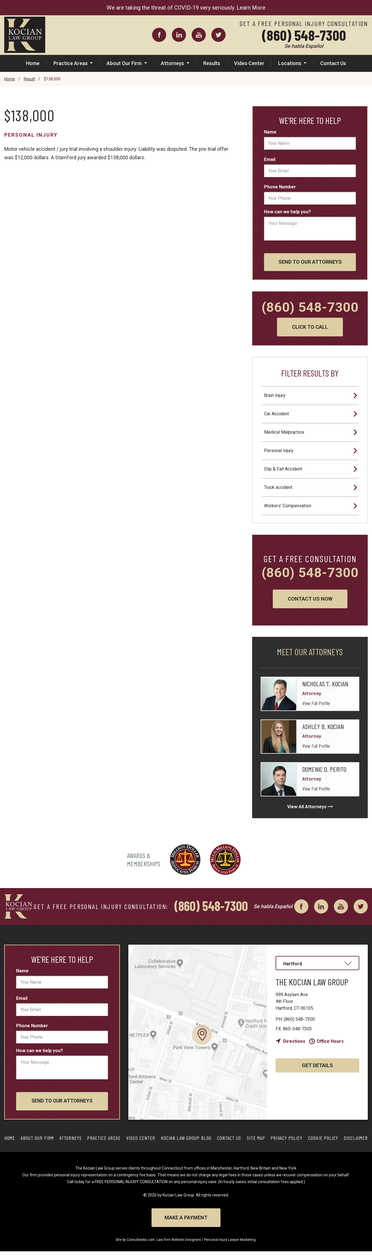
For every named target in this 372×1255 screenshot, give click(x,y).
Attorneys (173, 63)
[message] (310, 228)
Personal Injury (31, 135)
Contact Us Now (310, 602)
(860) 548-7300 (304, 35)
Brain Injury (275, 396)
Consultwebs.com (141, 1243)
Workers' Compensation (287, 506)
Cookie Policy (323, 1141)
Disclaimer (356, 1141)
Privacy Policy (286, 1141)
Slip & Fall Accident (283, 469)
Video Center (249, 63)
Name (270, 132)
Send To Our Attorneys (310, 262)
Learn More (251, 7)
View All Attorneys (306, 810)
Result (29, 79)
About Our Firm (125, 63)
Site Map (256, 1141)
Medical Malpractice (284, 433)
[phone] (310, 198)
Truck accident (278, 488)
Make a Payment (186, 1221)
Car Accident (276, 414)
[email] (310, 170)
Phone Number (280, 187)
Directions (294, 1044)
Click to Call (310, 328)
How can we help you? (287, 211)
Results (211, 63)
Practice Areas (71, 63)
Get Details (317, 1069)
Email (269, 159)
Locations (290, 63)
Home (33, 63)
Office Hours (330, 1044)
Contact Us (333, 63)
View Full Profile (316, 707)
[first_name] (310, 143)
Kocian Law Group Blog (186, 1141)
